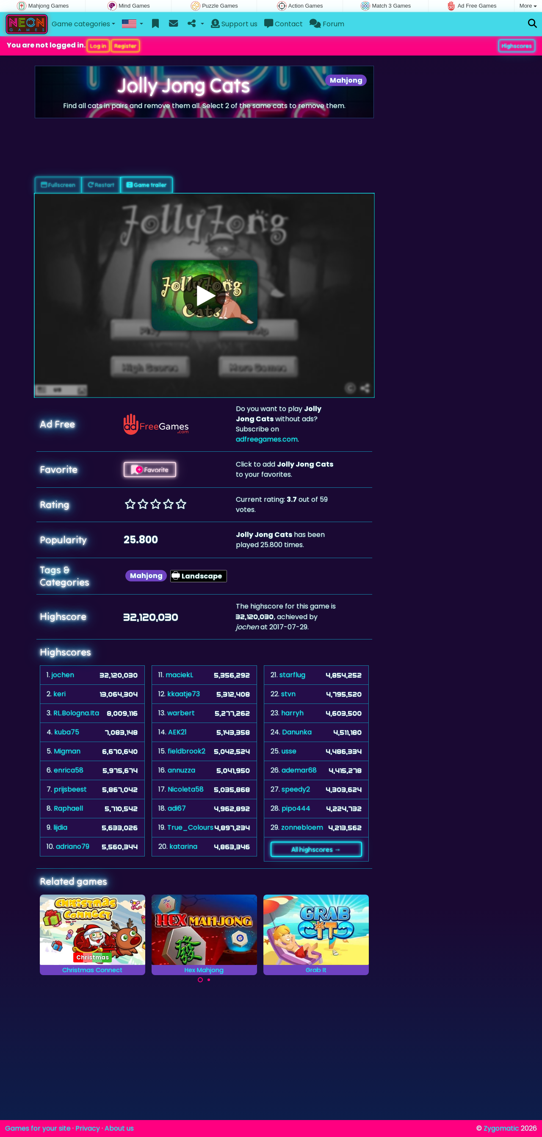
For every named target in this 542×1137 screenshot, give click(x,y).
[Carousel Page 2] (208, 979)
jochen (63, 675)
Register (125, 46)
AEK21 (177, 732)
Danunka (297, 732)
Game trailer (146, 185)
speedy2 (296, 789)
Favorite (150, 469)
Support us (234, 24)
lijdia (60, 827)
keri (59, 694)
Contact (283, 24)
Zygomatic (501, 1128)
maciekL (179, 675)
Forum (327, 24)
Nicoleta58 (186, 789)
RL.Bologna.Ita (76, 713)
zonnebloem (302, 827)
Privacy (87, 1128)
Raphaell (68, 808)
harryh (292, 713)
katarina (183, 846)
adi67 (177, 808)
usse (289, 751)
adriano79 (72, 846)
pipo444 (296, 808)
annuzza (181, 770)
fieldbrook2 (186, 751)
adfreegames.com (267, 439)
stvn (288, 694)
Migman (67, 751)
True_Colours (190, 827)
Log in (98, 46)
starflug (292, 675)
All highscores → (316, 849)
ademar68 (299, 770)
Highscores (517, 46)
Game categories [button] (81, 24)
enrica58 (68, 770)
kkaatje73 (183, 694)
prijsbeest (70, 789)
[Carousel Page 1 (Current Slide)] (200, 979)
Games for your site (38, 1128)
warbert (181, 713)
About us (119, 1128)
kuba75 (66, 732)
